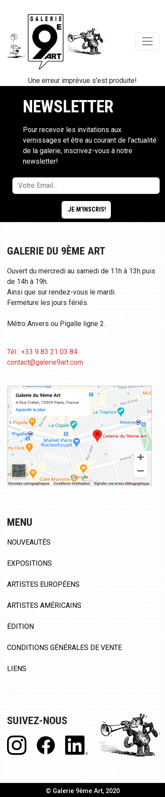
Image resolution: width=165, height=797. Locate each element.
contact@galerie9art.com (45, 362)
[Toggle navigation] (147, 41)
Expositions (29, 563)
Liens (16, 668)
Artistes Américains (44, 605)
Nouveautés (29, 542)
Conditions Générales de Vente (64, 647)
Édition (20, 626)
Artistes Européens (43, 584)
